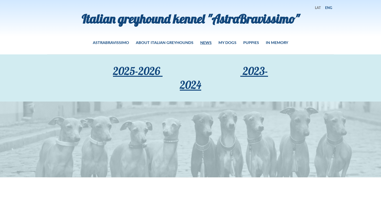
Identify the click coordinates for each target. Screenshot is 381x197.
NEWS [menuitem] (206, 42)
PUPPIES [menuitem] (251, 42)
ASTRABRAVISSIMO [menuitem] (111, 42)
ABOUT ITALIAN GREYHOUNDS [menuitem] (164, 42)
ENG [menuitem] (328, 7)
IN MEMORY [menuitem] (277, 42)
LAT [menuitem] (318, 7)
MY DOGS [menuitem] (227, 42)
